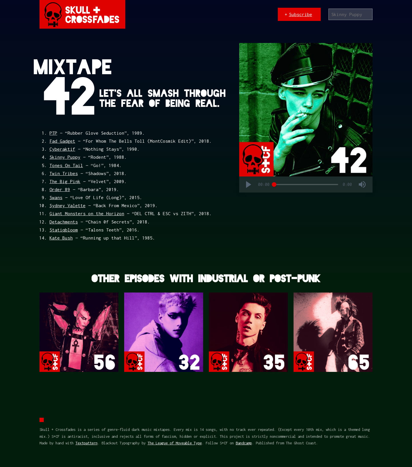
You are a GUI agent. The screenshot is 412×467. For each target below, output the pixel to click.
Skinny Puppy (64, 157)
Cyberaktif (62, 149)
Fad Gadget (62, 141)
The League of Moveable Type (175, 443)
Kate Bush (61, 237)
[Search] (350, 14)
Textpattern (87, 443)
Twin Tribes (63, 173)
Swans (55, 197)
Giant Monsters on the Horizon (86, 213)
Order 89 (59, 189)
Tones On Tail (66, 165)
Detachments (63, 221)
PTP (53, 133)
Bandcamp (244, 443)
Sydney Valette (67, 205)
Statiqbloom (63, 229)
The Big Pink (64, 181)
